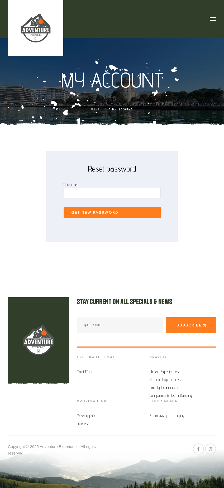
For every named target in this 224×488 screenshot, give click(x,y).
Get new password (94, 212)
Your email (71, 184)
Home (95, 109)
